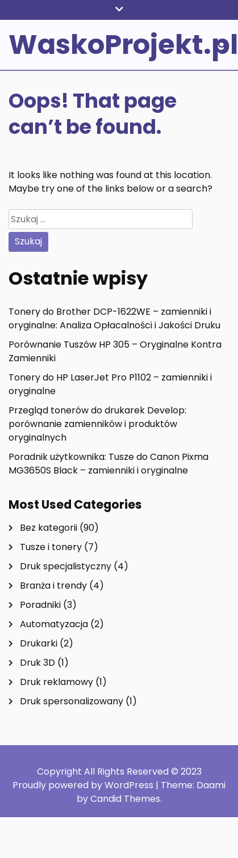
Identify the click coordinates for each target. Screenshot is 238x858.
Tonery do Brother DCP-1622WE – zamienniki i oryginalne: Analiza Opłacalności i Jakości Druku (114, 318)
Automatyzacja (54, 624)
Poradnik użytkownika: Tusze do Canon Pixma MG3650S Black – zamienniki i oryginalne (108, 463)
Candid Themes (125, 798)
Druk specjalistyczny (65, 566)
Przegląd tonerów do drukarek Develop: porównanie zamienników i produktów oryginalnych (97, 424)
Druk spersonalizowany (71, 701)
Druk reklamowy (56, 681)
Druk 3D (37, 662)
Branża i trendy (53, 585)
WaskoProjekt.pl (123, 45)
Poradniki (40, 604)
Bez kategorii (48, 527)
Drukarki (38, 643)
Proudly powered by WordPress (84, 785)
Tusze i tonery (51, 546)
